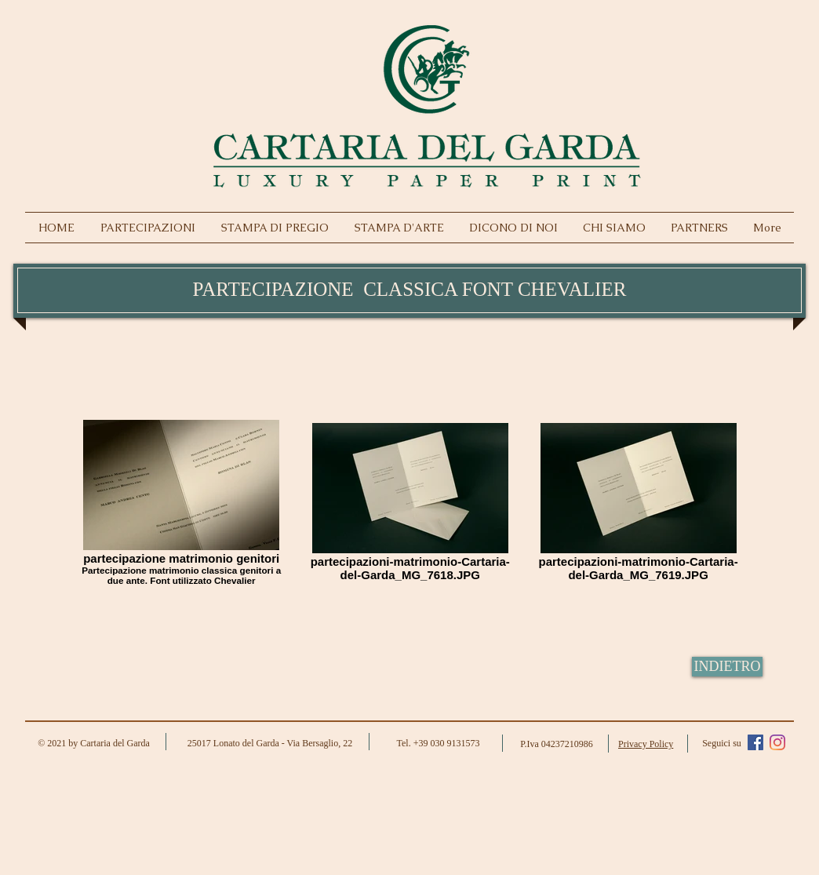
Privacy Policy (645, 743)
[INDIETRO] (727, 666)
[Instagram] (777, 742)
